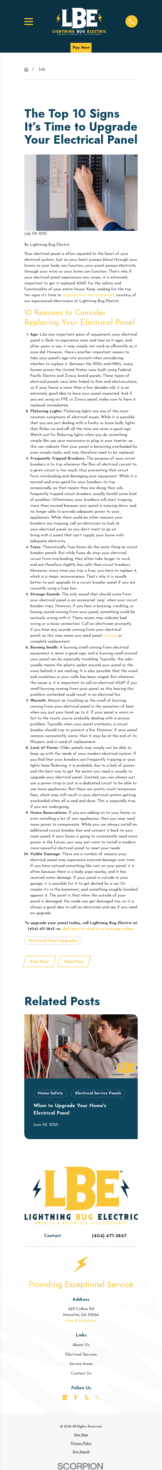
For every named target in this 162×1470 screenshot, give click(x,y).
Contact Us (81, 1374)
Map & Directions (81, 1321)
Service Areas (81, 1364)
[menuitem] (81, 1435)
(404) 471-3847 (109, 1236)
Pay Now (81, 48)
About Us (81, 1345)
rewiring (110, 636)
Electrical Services (81, 1355)
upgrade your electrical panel (88, 295)
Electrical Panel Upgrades (53, 941)
